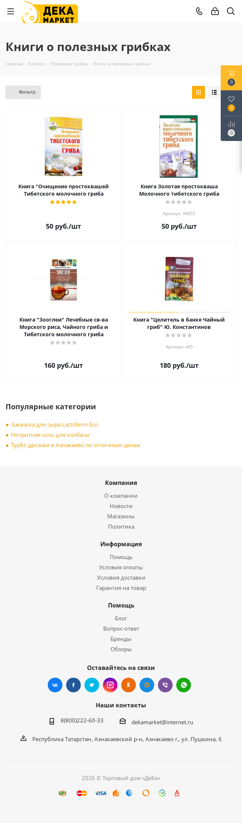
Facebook (73, 685)
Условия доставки (121, 577)
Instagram (110, 685)
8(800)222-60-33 (82, 720)
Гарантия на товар (121, 587)
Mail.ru (147, 685)
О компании (121, 495)
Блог (121, 618)
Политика (121, 526)
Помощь (121, 557)
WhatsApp (183, 685)
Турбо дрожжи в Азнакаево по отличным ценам (75, 445)
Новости (121, 506)
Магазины (121, 516)
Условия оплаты (121, 567)
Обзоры (121, 649)
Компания (121, 483)
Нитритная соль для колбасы (50, 434)
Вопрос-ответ (121, 628)
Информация (121, 544)
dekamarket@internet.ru (162, 722)
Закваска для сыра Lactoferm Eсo (54, 424)
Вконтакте (55, 685)
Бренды (121, 638)
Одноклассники (128, 685)
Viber (165, 685)
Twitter (91, 685)
